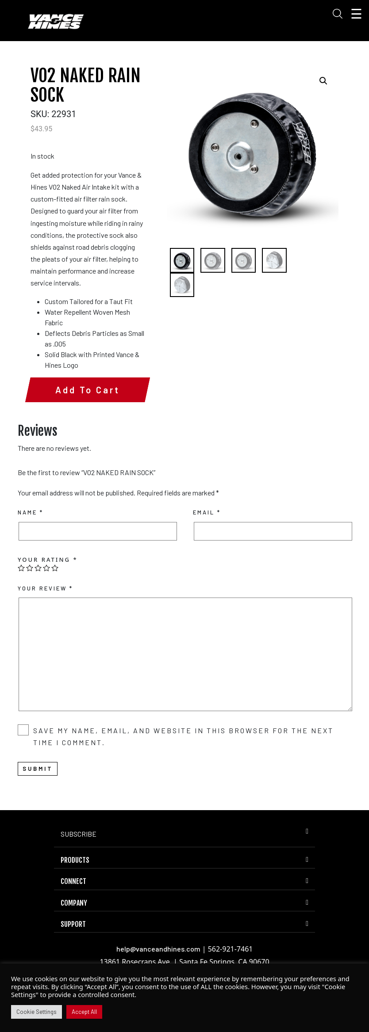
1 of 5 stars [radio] (21, 602)
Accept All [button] (84, 1011)
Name (30, 547)
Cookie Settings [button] (36, 1011)
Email (207, 547)
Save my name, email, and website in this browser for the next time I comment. (183, 771)
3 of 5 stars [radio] (38, 602)
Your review (45, 623)
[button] (323, 81)
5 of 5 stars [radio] (54, 602)
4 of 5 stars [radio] (46, 602)
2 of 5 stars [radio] (29, 602)
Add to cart (81, 424)
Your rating (48, 594)
